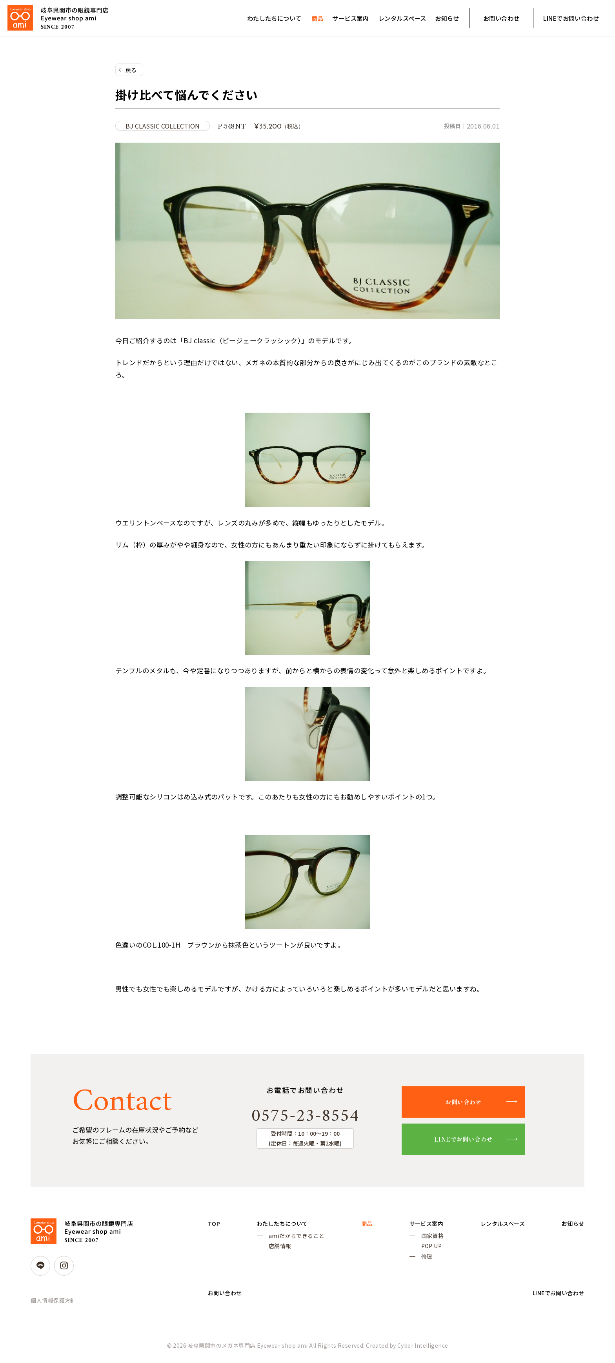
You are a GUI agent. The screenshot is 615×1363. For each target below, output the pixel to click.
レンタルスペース (402, 18)
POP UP (424, 1251)
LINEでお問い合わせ (472, 1142)
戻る (131, 70)
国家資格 (425, 1240)
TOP (214, 1226)
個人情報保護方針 (53, 1303)
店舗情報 (277, 1251)
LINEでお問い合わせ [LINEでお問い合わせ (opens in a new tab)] (571, 18)
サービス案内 (350, 18)
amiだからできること (294, 1240)
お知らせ (447, 18)
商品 (317, 18)
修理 (419, 1263)
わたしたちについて (274, 18)
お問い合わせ (501, 18)
